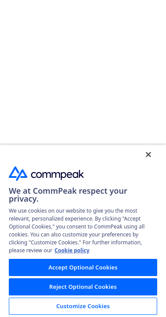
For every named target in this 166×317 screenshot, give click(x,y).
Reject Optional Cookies (83, 287)
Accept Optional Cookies (83, 267)
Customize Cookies (83, 306)
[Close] (148, 154)
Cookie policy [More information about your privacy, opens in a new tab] (72, 250)
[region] (83, 230)
